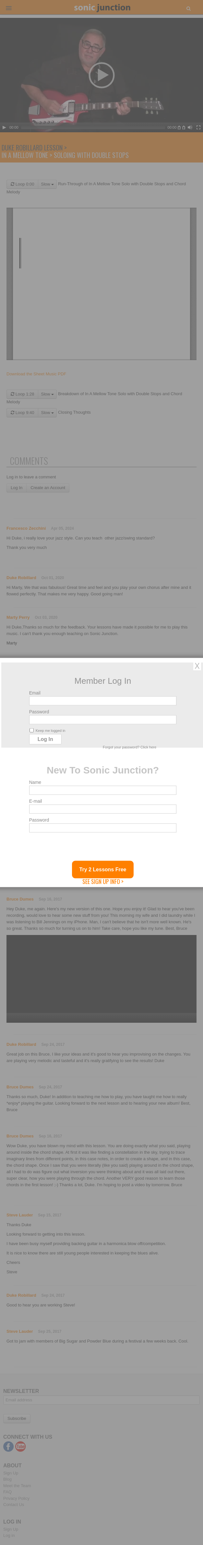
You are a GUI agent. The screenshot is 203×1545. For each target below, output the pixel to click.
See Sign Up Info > (103, 881)
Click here (148, 747)
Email (35, 692)
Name (35, 782)
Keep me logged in (48, 730)
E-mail (35, 801)
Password (39, 711)
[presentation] (78, 848)
